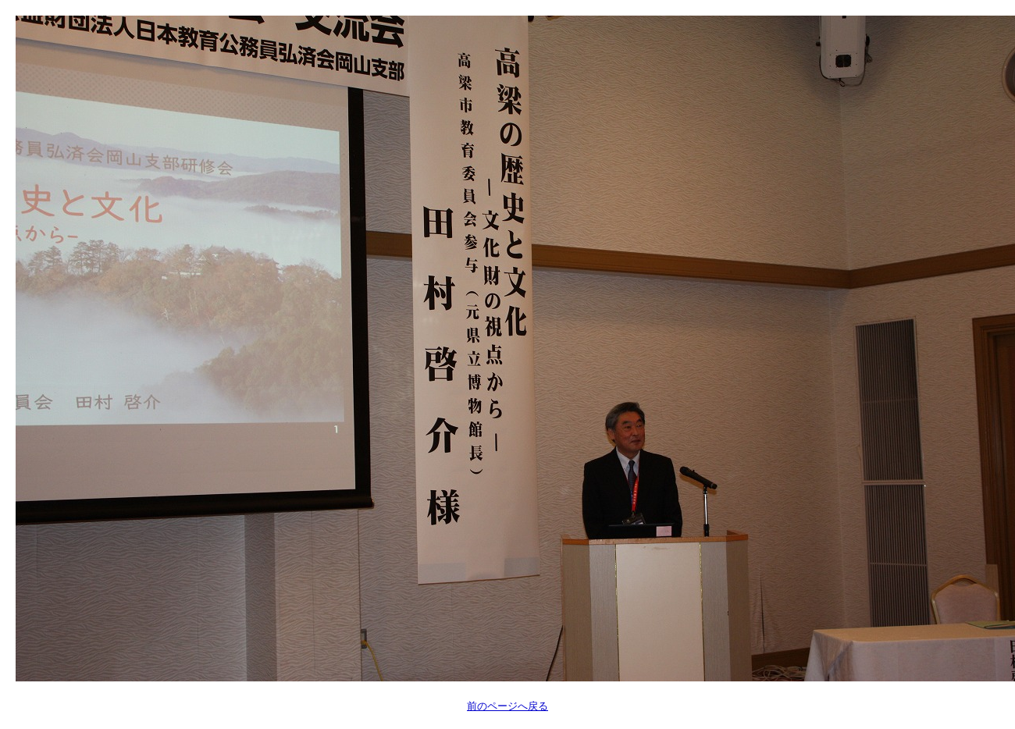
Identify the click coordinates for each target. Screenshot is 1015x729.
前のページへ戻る (507, 706)
